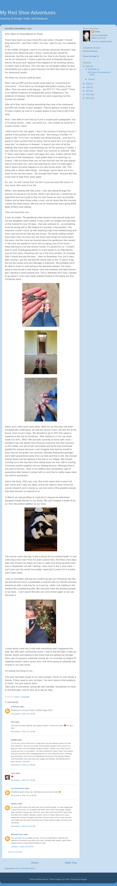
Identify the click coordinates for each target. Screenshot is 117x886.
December (92, 69)
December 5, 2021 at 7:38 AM (23, 765)
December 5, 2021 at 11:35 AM (23, 795)
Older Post (71, 862)
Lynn (13, 773)
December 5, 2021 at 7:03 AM (23, 731)
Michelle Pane (17, 834)
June (90, 79)
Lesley (97, 32)
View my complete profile (101, 41)
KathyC (14, 804)
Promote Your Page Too (91, 56)
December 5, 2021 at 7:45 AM (23, 780)
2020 (88, 84)
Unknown (15, 707)
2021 (88, 66)
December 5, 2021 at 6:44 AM (23, 714)
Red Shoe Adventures (90, 51)
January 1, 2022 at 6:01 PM (22, 847)
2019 (88, 87)
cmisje (66, 879)
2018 (88, 91)
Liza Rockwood (17, 788)
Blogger (84, 879)
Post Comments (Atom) (25, 868)
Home (34, 862)
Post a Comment (15, 852)
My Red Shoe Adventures (28, 12)
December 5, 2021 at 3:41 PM (23, 826)
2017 (88, 94)
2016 (88, 98)
